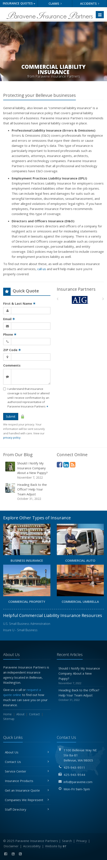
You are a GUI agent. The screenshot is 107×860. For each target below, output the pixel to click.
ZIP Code (12, 350)
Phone (10, 334)
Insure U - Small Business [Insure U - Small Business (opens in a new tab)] (20, 630)
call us (41, 269)
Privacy (81, 841)
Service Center (27, 771)
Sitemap (8, 719)
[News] (72, 464)
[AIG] (80, 300)
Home (7, 714)
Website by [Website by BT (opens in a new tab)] (56, 846)
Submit (10, 416)
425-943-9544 (74, 774)
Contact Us (27, 762)
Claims (55, 3)
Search (67, 841)
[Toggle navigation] (100, 14)
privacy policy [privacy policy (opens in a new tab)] (12, 437)
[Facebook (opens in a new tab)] (59, 464)
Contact (34, 714)
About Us (27, 752)
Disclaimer (11, 846)
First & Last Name (19, 303)
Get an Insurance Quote (27, 790)
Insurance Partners (76, 289)
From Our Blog (18, 454)
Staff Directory (27, 809)
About (20, 714)
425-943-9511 (74, 767)
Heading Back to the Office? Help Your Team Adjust (27, 491)
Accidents (89, 3)
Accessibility (32, 846)
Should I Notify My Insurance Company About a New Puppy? (27, 470)
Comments (12, 365)
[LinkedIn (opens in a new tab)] (66, 464)
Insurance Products (27, 781)
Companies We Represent (27, 800)
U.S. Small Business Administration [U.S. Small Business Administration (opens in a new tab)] (26, 624)
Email (9, 319)
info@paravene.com (78, 782)
